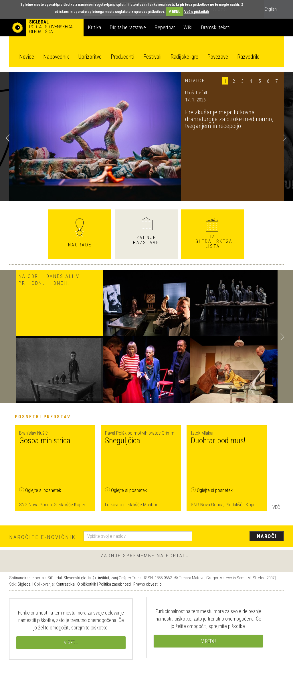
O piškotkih (86, 584)
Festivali (152, 57)
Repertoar (165, 27)
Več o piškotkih (196, 11)
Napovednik (56, 57)
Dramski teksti (215, 27)
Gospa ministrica (44, 440)
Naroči (267, 536)
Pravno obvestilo (147, 584)
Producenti (122, 57)
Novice (26, 57)
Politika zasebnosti (115, 584)
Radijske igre (184, 57)
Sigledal (24, 584)
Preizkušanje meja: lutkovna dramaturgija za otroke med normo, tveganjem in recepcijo (229, 119)
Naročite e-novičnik (42, 537)
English (271, 9)
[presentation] (241, 536)
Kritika (94, 27)
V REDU (175, 11)
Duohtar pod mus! (218, 440)
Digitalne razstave (128, 27)
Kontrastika (65, 584)
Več (276, 507)
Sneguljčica (122, 440)
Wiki (187, 27)
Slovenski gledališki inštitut (86, 577)
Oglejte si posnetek (40, 490)
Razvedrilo (248, 57)
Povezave (217, 57)
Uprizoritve (90, 57)
